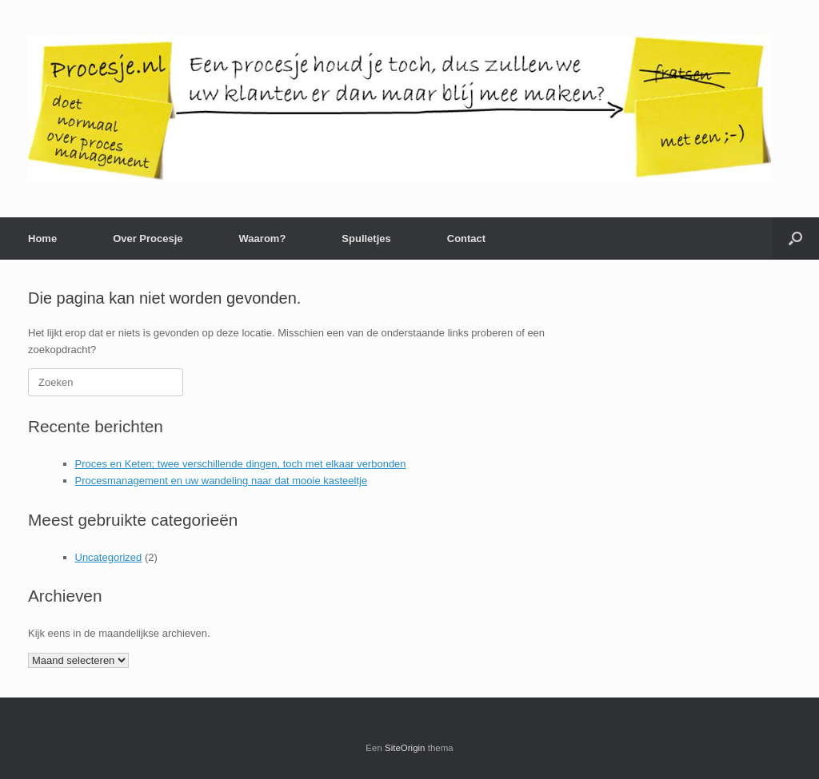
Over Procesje (147, 238)
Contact (466, 238)
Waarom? (262, 238)
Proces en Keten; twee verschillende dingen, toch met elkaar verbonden (240, 464)
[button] (795, 238)
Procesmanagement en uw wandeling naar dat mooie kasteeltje (221, 481)
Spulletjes (366, 238)
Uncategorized (108, 557)
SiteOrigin (405, 748)
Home (42, 238)
